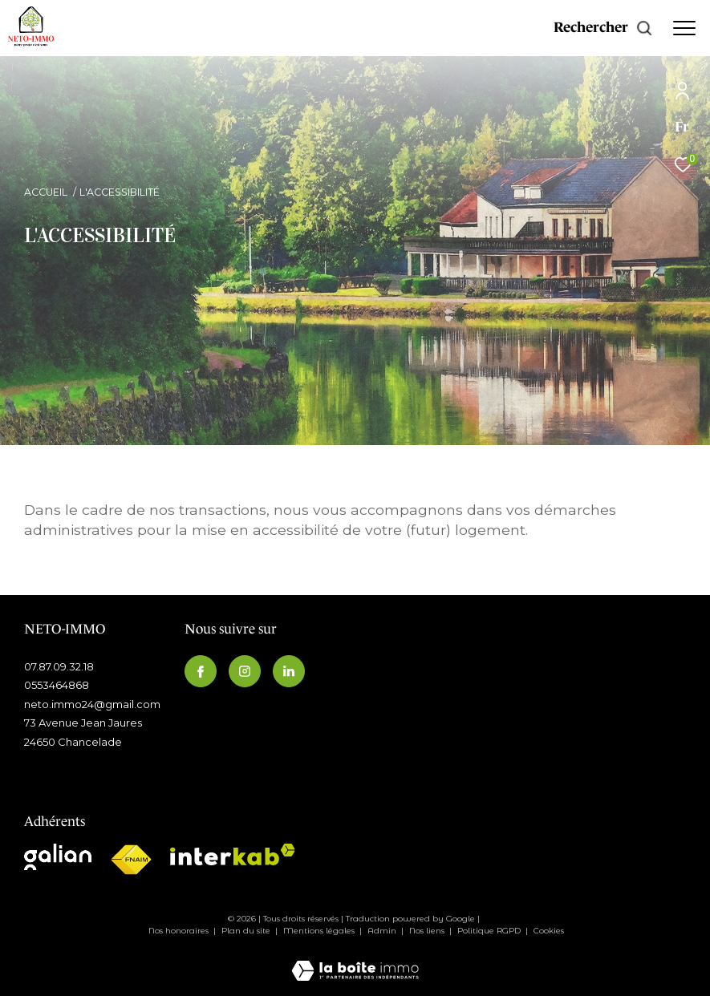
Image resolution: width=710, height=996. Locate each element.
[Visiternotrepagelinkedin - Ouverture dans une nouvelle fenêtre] (289, 671)
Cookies (549, 931)
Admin (383, 930)
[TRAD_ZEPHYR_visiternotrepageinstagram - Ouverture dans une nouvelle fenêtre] (245, 671)
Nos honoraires (179, 930)
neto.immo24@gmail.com (92, 704)
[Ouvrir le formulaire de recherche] (603, 28)
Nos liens (428, 930)
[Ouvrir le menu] (684, 28)
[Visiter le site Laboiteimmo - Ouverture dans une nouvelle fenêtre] (355, 960)
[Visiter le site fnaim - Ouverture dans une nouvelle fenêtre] (130, 860)
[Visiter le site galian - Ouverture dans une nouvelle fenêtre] (57, 857)
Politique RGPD (489, 930)
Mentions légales (320, 930)
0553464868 (56, 684)
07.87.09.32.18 (59, 666)
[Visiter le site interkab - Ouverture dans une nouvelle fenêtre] (232, 854)
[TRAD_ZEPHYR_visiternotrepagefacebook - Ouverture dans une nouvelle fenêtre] (201, 671)
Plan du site (247, 930)
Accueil (45, 192)
